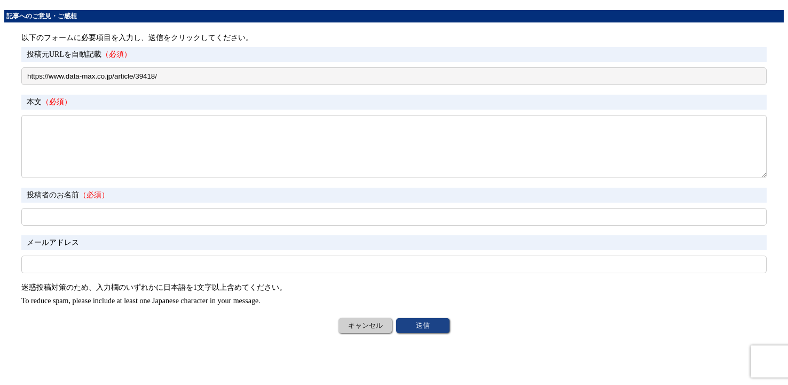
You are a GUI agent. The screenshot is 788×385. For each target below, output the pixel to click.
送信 (423, 325)
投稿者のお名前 (68, 195)
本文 (49, 102)
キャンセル (365, 325)
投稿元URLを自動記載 (79, 54)
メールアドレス (53, 242)
